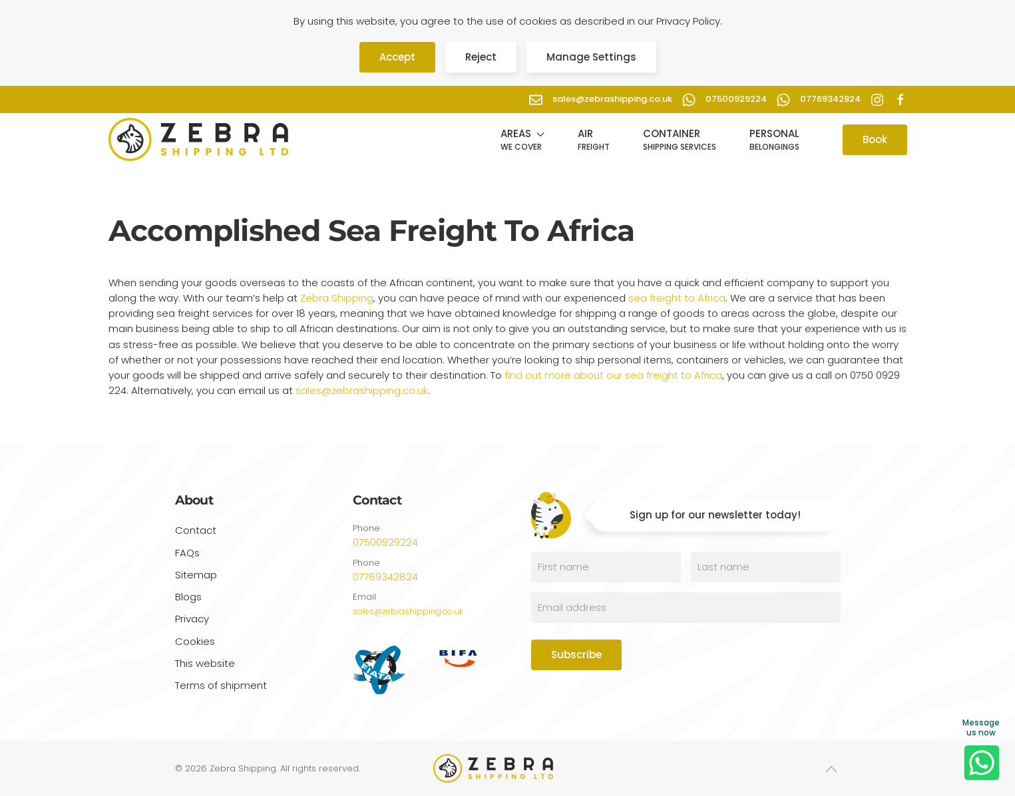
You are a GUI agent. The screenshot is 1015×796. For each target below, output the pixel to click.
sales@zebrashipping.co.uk (362, 390)
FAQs (187, 553)
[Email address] (686, 607)
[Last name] (766, 567)
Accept (397, 57)
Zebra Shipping (336, 298)
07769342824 (385, 577)
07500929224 (385, 542)
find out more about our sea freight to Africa (612, 375)
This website (205, 665)
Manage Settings (591, 57)
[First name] (606, 567)
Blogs (188, 597)
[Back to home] (198, 139)
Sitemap (196, 575)
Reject (481, 57)
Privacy (192, 621)
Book (875, 139)
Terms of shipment (221, 687)
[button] (522, 139)
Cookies (195, 643)
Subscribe (576, 655)
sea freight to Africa (676, 298)
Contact (195, 530)
